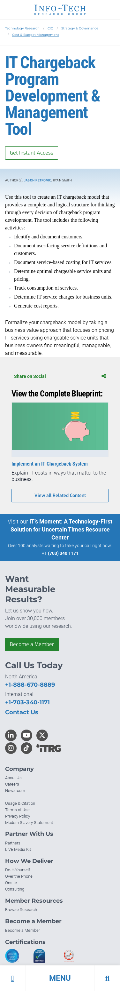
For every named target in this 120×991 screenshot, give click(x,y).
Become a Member (32, 644)
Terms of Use (17, 809)
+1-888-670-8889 (30, 684)
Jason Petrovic (37, 180)
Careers (12, 784)
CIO (50, 28)
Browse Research (21, 909)
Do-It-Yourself (17, 869)
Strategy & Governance (79, 28)
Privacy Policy (17, 816)
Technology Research (22, 28)
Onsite (11, 882)
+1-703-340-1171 (27, 702)
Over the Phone (19, 876)
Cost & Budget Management (35, 35)
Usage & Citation (20, 803)
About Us (13, 777)
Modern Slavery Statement (29, 822)
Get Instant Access (31, 152)
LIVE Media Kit (18, 849)
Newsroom (15, 790)
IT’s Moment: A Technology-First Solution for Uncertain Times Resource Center (62, 529)
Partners (12, 843)
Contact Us (21, 712)
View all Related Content (60, 495)
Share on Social (60, 376)
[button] (60, 978)
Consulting (14, 889)
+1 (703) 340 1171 (60, 553)
